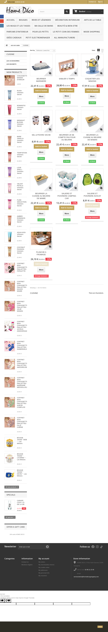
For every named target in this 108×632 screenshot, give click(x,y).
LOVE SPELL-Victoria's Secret (20, 170)
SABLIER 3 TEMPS (67, 79)
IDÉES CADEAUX (14, 37)
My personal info (43, 573)
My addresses (43, 570)
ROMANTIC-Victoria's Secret (21, 107)
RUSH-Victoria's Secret (20, 92)
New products (14, 72)
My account (43, 558)
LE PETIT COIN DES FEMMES (66, 31)
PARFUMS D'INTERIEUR (17, 31)
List (102, 51)
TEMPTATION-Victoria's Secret (22, 154)
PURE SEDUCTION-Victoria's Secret (22, 203)
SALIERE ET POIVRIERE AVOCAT (92, 195)
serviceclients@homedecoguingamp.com (86, 576)
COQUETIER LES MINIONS (92, 80)
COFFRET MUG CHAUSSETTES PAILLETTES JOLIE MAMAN (23, 306)
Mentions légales (27, 564)
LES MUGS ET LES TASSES (18, 26)
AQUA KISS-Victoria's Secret (21, 234)
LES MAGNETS (11, 64)
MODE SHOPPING (92, 31)
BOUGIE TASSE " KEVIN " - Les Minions (22, 473)
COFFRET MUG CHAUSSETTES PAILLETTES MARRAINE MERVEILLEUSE (23, 382)
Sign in (100, 2)
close (100, 627)
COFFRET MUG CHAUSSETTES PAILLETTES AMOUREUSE (23, 363)
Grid (98, 51)
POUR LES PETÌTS (40, 31)
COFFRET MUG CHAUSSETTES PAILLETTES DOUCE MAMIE (23, 286)
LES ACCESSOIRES (12, 61)
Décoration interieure (67, 20)
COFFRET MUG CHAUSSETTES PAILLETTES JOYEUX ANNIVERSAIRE (23, 326)
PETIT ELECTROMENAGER (38, 37)
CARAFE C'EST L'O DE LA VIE (20, 502)
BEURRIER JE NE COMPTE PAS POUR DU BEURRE (66, 137)
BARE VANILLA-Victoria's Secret (20, 139)
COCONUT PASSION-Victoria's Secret (21, 250)
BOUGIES (23, 20)
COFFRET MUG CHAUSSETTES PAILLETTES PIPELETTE (23, 267)
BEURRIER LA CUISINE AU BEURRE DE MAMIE (41, 196)
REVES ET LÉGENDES (41, 20)
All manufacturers (64, 37)
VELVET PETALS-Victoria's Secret (20, 186)
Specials (11, 495)
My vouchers (42, 575)
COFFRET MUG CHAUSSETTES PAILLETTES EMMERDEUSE (23, 345)
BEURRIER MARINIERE (41, 80)
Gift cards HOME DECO (17, 534)
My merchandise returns (46, 564)
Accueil (11, 20)
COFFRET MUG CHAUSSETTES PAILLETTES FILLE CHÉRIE (23, 422)
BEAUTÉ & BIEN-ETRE (67, 26)
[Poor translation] (7, 601)
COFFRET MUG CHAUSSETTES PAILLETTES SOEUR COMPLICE (23, 402)
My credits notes (43, 567)
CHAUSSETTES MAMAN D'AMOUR (23, 77)
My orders (41, 562)
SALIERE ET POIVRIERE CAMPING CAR (66, 196)
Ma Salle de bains (43, 26)
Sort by (32, 50)
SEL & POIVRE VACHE (41, 135)
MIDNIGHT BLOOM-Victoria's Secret (21, 123)
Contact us (92, 2)
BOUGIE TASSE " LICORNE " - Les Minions (21, 456)
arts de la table (92, 20)
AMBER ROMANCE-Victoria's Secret (21, 219)
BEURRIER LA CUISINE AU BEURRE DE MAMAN (92, 137)
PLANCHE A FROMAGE (41, 253)
